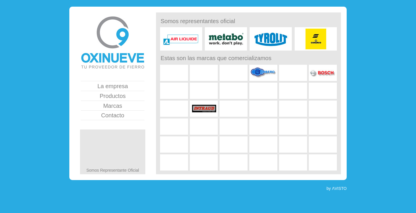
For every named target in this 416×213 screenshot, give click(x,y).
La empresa (112, 86)
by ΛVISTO (336, 188)
